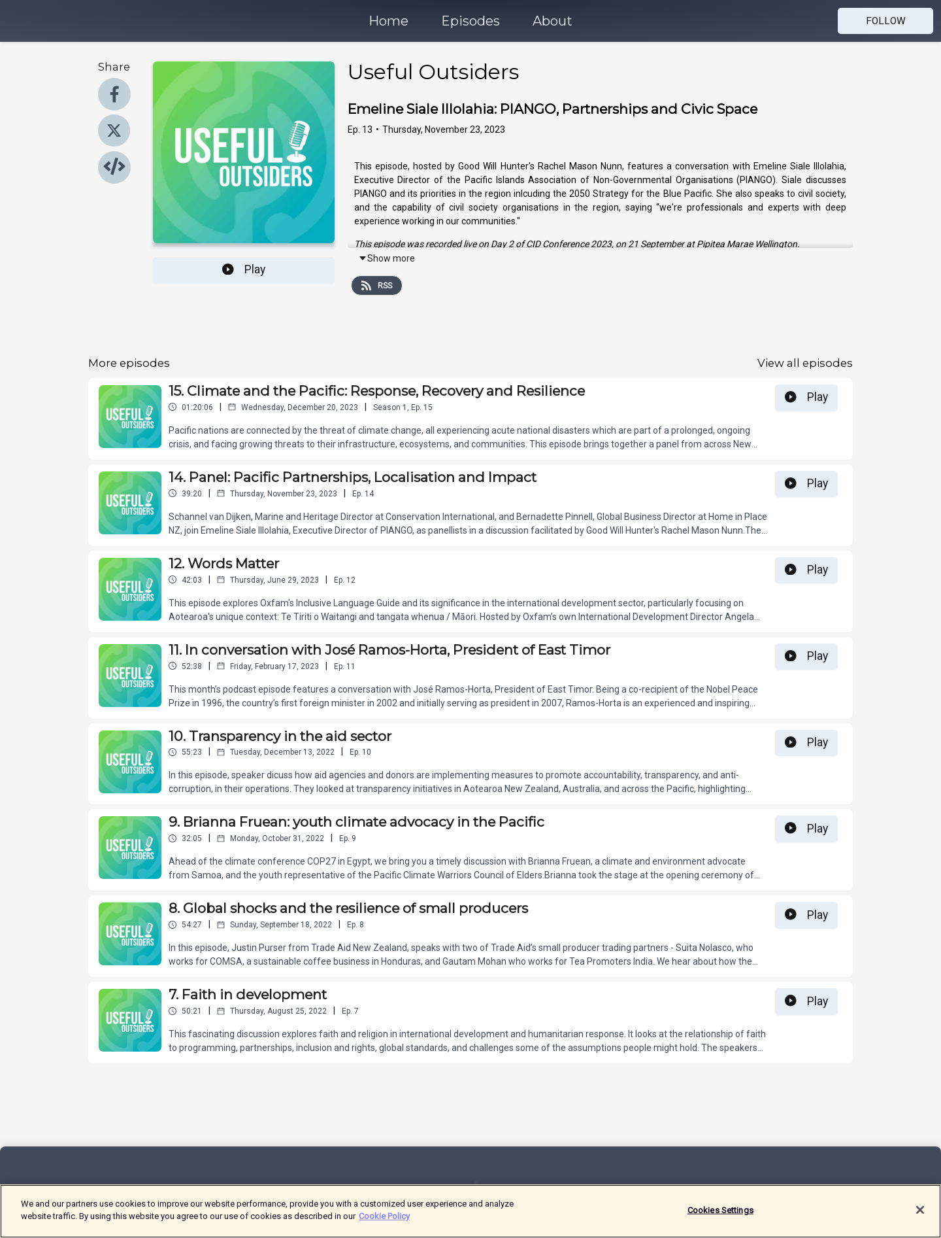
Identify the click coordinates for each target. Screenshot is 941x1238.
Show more (386, 258)
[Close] (920, 1217)
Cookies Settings (720, 1217)
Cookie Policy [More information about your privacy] (384, 1224)
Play (243, 269)
